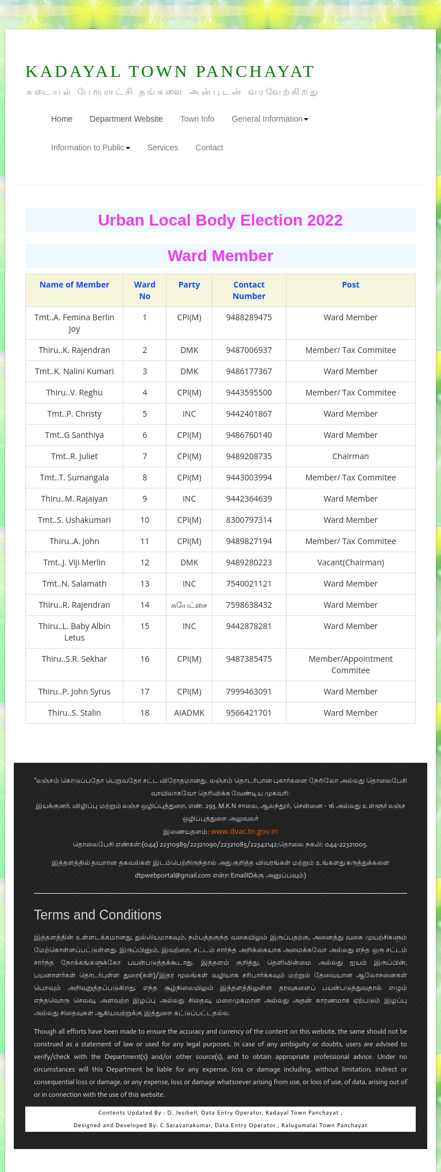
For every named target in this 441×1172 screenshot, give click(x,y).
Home (66, 117)
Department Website (126, 118)
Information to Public (90, 147)
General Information (270, 118)
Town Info (197, 118)
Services (163, 147)
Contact (209, 147)
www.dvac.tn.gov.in (244, 831)
